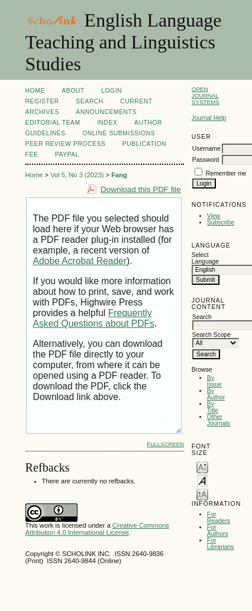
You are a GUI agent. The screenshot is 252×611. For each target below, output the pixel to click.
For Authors (217, 530)
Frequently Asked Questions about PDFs (93, 318)
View (213, 216)
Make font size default (202, 480)
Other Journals (218, 420)
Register (42, 101)
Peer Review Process (65, 144)
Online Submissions (118, 133)
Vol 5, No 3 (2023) (77, 174)
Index (107, 122)
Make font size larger (202, 493)
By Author (216, 394)
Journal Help (209, 118)
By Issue (214, 381)
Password (205, 160)
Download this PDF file (141, 189)
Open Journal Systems (205, 95)
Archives (42, 112)
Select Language (205, 258)
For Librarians (220, 543)
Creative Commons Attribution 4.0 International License (97, 529)
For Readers (218, 517)
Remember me (226, 173)
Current (136, 101)
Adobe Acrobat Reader (80, 261)
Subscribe (220, 222)
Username (206, 148)
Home (35, 90)
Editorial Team (52, 122)
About (73, 90)
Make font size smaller (202, 466)
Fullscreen (165, 444)
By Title (212, 407)
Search (89, 101)
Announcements (106, 112)
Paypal (67, 154)
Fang (119, 174)
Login (111, 90)
